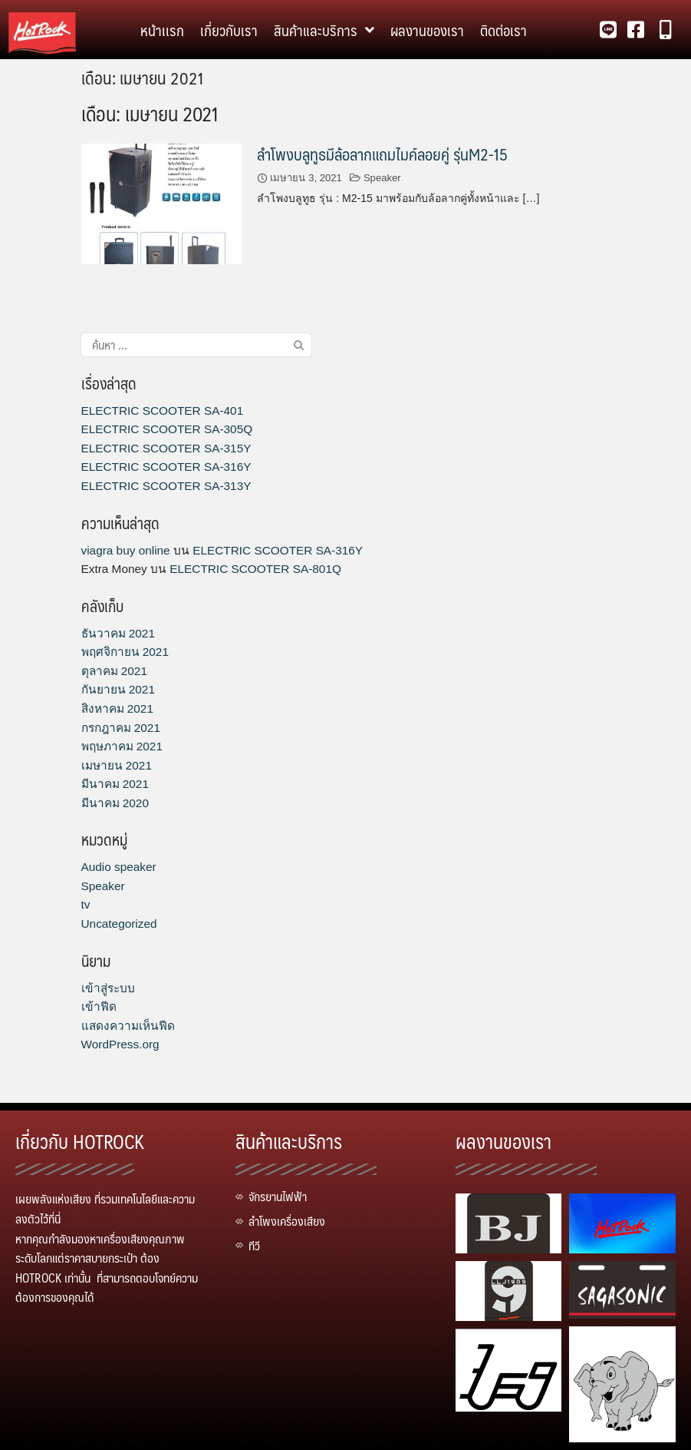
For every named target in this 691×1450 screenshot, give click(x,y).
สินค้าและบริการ (324, 30)
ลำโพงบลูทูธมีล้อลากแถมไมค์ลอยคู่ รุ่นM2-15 (382, 154)
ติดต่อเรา (503, 30)
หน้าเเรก (162, 30)
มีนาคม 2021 (115, 783)
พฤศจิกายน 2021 (125, 651)
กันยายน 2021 (118, 689)
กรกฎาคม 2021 (120, 727)
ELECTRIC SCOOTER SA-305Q (167, 428)
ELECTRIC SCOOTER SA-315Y (166, 448)
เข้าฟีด (99, 1006)
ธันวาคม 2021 (118, 633)
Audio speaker (118, 866)
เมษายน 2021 (116, 765)
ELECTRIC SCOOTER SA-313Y (166, 485)
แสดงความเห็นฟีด (128, 1025)
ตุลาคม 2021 (114, 670)
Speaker (382, 178)
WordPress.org (120, 1044)
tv (85, 904)
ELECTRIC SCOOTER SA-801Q (255, 568)
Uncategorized (119, 923)
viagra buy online (125, 550)
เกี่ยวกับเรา (229, 30)
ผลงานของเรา (427, 30)
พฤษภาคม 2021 (122, 746)
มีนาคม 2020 (115, 802)
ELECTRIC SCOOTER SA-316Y (166, 466)
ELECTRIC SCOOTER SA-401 (162, 410)
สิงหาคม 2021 (117, 708)
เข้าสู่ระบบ (108, 988)
